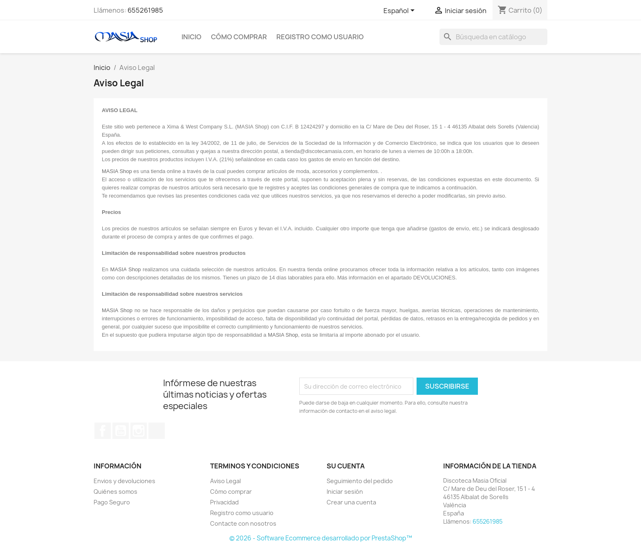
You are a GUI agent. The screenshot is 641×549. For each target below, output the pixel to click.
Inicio (192, 36)
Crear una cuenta (351, 502)
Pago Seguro (112, 502)
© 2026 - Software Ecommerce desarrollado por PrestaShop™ (320, 538)
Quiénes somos (115, 491)
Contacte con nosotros (243, 523)
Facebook (102, 431)
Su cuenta (346, 465)
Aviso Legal (225, 481)
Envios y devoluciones (124, 481)
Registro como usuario (320, 36)
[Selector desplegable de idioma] (400, 11)
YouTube (120, 431)
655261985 (145, 10)
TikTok (156, 431)
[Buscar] (493, 37)
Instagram (138, 431)
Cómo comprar (239, 36)
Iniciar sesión (345, 491)
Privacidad (224, 502)
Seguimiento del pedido (360, 481)
